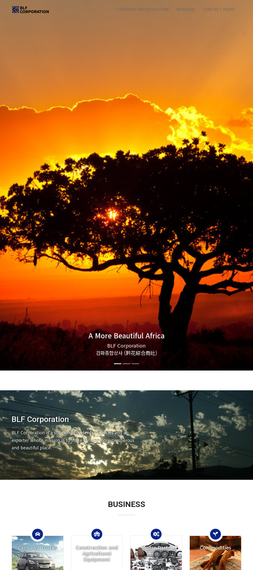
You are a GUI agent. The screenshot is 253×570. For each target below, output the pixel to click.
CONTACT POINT (219, 9)
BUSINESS (185, 9)
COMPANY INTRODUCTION (143, 9)
